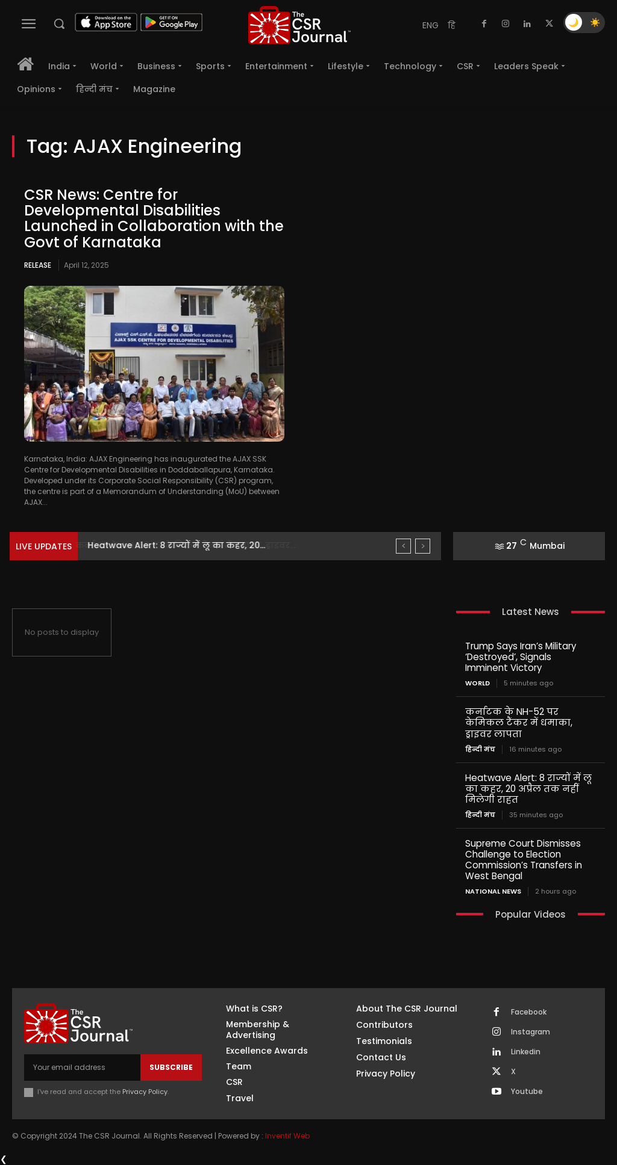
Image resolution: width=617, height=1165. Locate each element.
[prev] (403, 546)
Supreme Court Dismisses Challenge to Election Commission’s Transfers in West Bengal (523, 859)
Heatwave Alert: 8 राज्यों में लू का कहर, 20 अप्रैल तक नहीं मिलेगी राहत (528, 788)
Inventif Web (287, 1134)
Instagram (530, 1031)
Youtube (527, 1091)
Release (37, 265)
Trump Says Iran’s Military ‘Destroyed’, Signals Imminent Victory (520, 657)
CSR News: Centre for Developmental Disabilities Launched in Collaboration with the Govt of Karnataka (154, 218)
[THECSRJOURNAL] (299, 25)
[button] (59, 23)
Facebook (529, 1011)
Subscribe (171, 1066)
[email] (82, 1067)
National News (493, 890)
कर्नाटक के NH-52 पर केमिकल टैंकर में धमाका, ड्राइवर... (197, 545)
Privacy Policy (145, 1091)
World (477, 683)
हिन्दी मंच (480, 748)
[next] (422, 546)
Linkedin (525, 1051)
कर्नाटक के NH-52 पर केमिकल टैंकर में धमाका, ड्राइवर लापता (518, 722)
